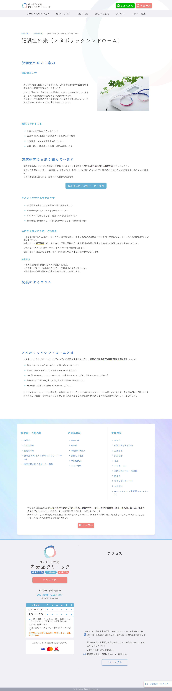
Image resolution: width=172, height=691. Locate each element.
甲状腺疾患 (76, 461)
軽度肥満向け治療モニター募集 (86, 185)
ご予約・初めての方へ (38, 13)
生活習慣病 (38, 34)
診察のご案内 (102, 13)
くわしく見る (114, 662)
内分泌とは (82, 13)
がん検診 (118, 456)
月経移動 (118, 451)
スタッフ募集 (139, 13)
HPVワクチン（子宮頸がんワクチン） (131, 493)
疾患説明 (24, 34)
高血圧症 (75, 440)
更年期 (117, 440)
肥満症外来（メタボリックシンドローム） (43, 457)
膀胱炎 (117, 476)
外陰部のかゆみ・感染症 (125, 471)
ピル (116, 461)
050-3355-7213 (50, 594)
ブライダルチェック (123, 481)
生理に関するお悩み (123, 445)
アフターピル (120, 466)
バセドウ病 (76, 466)
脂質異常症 (29, 451)
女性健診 (118, 486)
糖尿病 (27, 440)
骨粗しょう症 (77, 456)
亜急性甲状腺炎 (78, 451)
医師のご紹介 (63, 13)
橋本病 (74, 445)
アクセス (120, 13)
